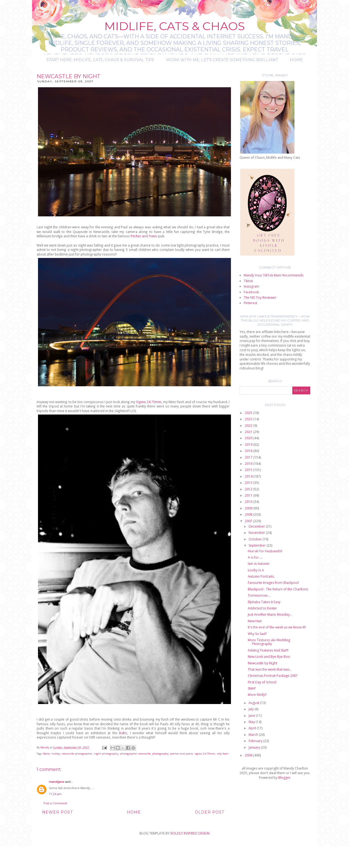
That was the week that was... (270, 669)
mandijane (56, 782)
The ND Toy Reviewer (260, 297)
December (257, 526)
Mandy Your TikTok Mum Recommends (273, 275)
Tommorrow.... (259, 595)
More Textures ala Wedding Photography (269, 642)
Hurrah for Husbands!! (265, 551)
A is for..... (255, 557)
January (255, 747)
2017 (249, 457)
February (256, 741)
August (254, 702)
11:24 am (55, 794)
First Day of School (262, 682)
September (257, 545)
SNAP (252, 688)
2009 (249, 508)
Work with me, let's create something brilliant (222, 59)
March (254, 734)
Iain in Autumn (258, 563)
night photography (106, 753)
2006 (249, 755)
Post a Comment (55, 803)
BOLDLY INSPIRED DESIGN (190, 833)
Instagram (251, 286)
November (257, 532)
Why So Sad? (257, 633)
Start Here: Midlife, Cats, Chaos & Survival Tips (100, 59)
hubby (56, 753)
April (253, 728)
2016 (249, 463)
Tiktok (248, 281)
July (252, 709)
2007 (249, 521)
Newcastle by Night (262, 663)
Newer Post (57, 812)
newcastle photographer (77, 753)
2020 (249, 438)
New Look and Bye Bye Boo (269, 656)
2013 (249, 482)
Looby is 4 (256, 570)
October (255, 539)
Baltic (123, 733)
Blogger (284, 777)
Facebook (251, 292)
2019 (249, 444)
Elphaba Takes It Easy (264, 602)
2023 (249, 419)
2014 (249, 476)
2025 (249, 412)
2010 (249, 501)
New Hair (255, 621)
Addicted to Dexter (262, 608)
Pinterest (250, 303)
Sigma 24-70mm (148, 402)
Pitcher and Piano (144, 236)
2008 (249, 514)
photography (160, 753)
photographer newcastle (135, 753)
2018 (249, 451)
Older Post (209, 812)
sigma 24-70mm (204, 753)
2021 (249, 431)
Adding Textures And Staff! (268, 650)
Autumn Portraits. (261, 576)
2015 (249, 470)
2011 (249, 495)
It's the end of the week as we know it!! (277, 627)
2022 (249, 425)
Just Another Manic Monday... (270, 614)
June (252, 715)
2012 (249, 489)
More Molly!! (257, 694)
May (252, 722)
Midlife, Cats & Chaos (174, 26)
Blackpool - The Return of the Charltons (278, 589)
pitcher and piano (181, 753)
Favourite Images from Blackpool (273, 582)
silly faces (223, 753)
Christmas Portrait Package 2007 (273, 675)
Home (296, 59)
